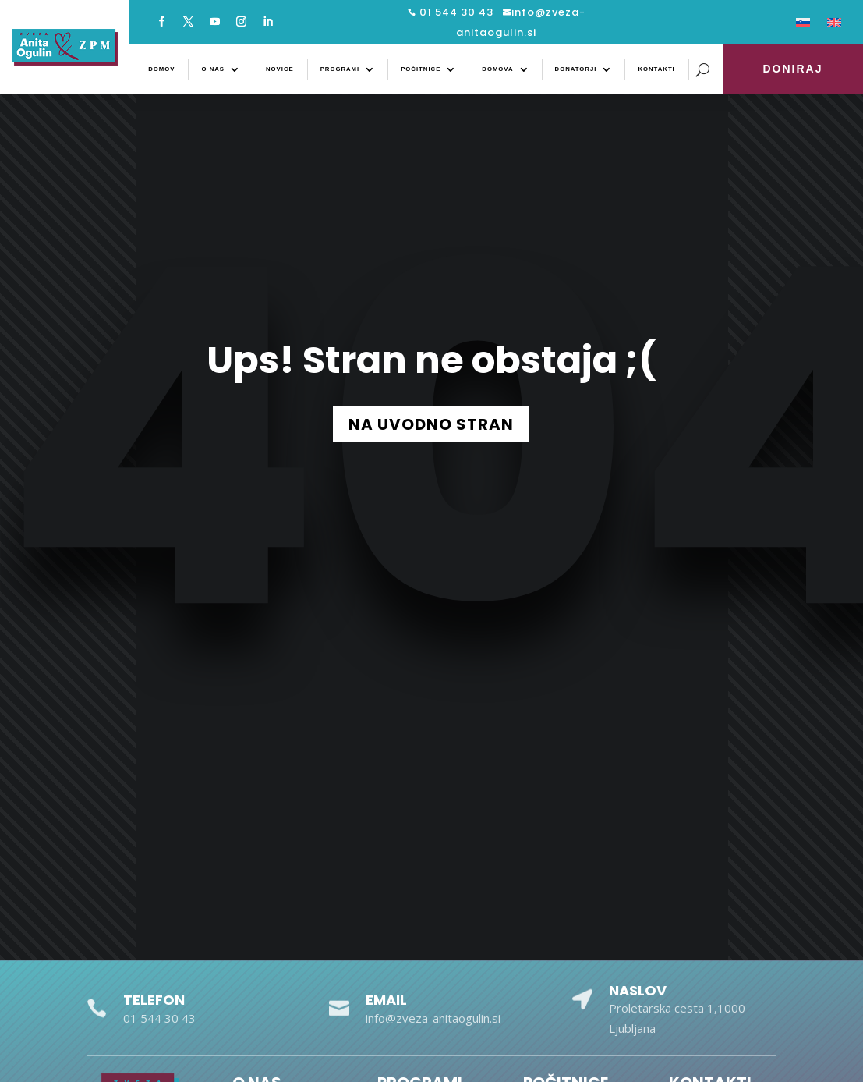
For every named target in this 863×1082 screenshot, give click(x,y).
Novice (280, 69)
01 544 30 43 (454, 12)
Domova (497, 69)
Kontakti (656, 69)
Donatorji (576, 69)
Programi (340, 69)
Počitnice (420, 69)
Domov (161, 69)
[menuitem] (803, 25)
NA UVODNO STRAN (431, 424)
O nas (213, 69)
